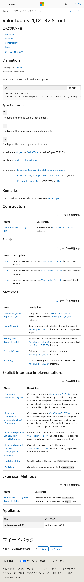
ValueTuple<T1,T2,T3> (62, 227)
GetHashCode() (11, 351)
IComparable (24, 175)
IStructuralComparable (29, 169)
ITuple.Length (10, 467)
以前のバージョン (26, 568)
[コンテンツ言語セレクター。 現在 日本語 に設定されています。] (9, 561)
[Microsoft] (42, 4)
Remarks (9, 38)
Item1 (6, 261)
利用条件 (57, 572)
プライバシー (66, 568)
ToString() (8, 360)
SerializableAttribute (25, 160)
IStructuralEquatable (54, 169)
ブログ (42, 568)
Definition (9, 34)
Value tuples (54, 198)
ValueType (32, 152)
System (19, 67)
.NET (16, 11)
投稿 (54, 568)
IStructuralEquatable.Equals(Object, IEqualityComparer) (14, 435)
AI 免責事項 (8, 568)
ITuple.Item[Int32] (12, 460)
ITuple (60, 181)
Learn (6, 11)
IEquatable (22, 181)
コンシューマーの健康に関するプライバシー (25, 572)
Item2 (7, 270)
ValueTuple (54, 175)
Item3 (7, 279)
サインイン (75, 4)
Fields (7, 46)
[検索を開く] (66, 4)
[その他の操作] (78, 11)
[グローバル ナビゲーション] (3, 4)
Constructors (11, 42)
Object (19, 152)
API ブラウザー (30, 11)
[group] (42, 95)
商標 (67, 572)
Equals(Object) (11, 325)
